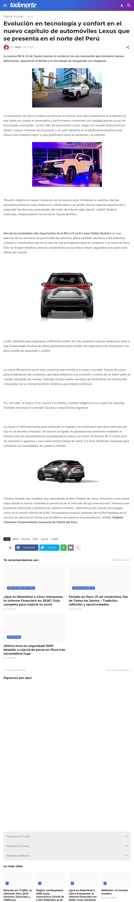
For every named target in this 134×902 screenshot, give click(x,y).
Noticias (25, 539)
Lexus (29, 16)
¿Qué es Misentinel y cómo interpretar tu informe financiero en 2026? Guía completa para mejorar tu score (33, 600)
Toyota (44, 539)
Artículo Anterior (16, 670)
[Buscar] (129, 5)
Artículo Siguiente (117, 670)
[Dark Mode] (122, 5)
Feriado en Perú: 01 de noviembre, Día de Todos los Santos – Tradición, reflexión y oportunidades (98, 600)
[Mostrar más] (78, 547)
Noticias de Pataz (18, 846)
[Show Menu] (5, 5)
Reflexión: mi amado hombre (114, 892)
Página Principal (13, 16)
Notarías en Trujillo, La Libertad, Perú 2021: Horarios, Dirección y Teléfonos (17, 895)
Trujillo (54, 539)
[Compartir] (128, 47)
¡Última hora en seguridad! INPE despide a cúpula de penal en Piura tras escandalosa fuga (34, 649)
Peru (35, 539)
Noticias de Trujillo (18, 836)
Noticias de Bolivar (19, 855)
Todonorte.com (121, 560)
